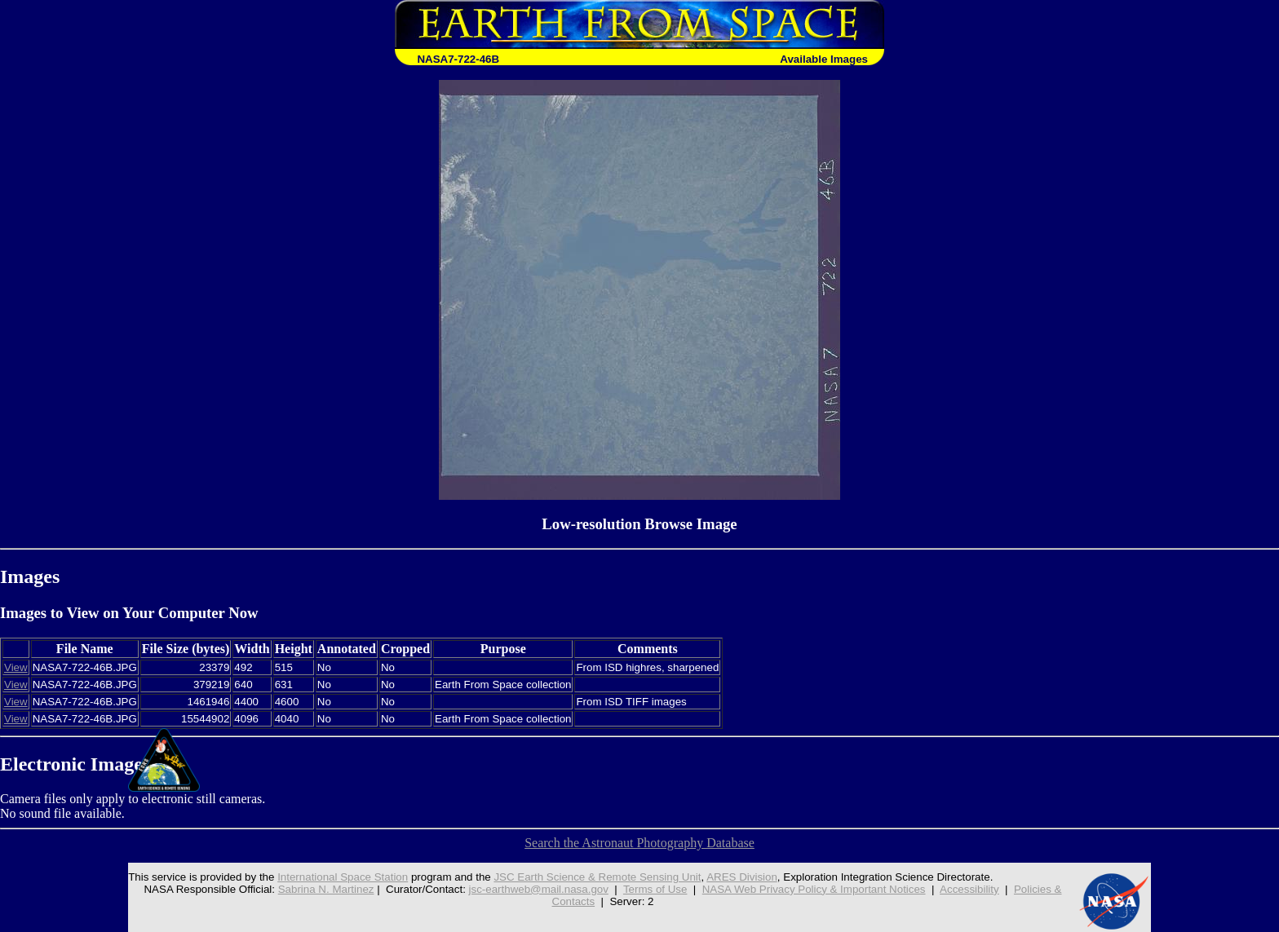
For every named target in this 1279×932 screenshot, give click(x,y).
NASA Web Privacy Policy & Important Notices (814, 889)
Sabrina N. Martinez (326, 889)
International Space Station (342, 877)
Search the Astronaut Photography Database (639, 843)
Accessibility (969, 889)
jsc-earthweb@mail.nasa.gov (539, 889)
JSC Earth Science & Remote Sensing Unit (597, 877)
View (16, 667)
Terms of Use (655, 889)
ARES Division (741, 877)
